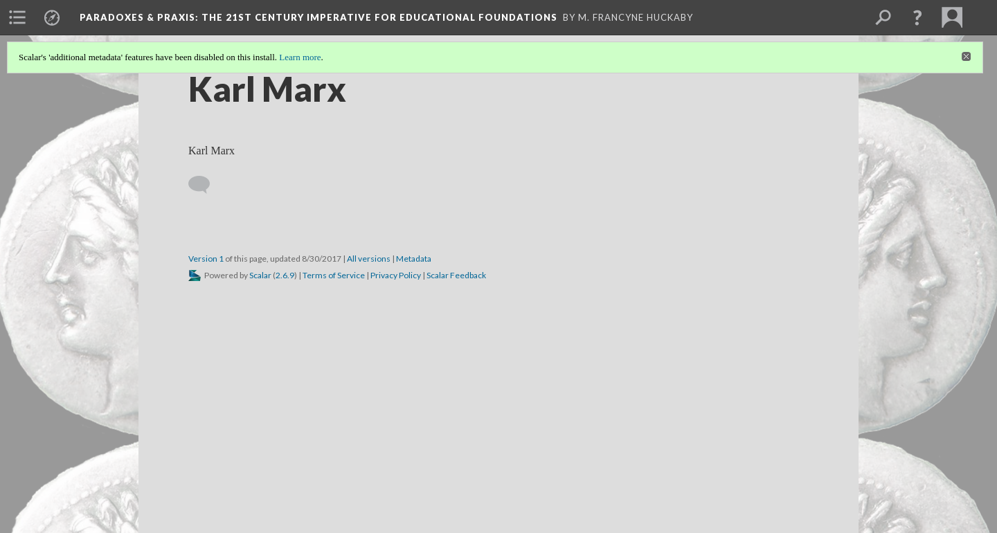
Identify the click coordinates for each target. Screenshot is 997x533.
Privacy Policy (395, 275)
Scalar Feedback (456, 275)
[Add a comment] (205, 185)
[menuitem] (17, 17)
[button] (917, 17)
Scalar (260, 275)
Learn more (300, 57)
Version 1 (206, 258)
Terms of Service (334, 275)
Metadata (413, 258)
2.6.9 (285, 275)
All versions (368, 258)
